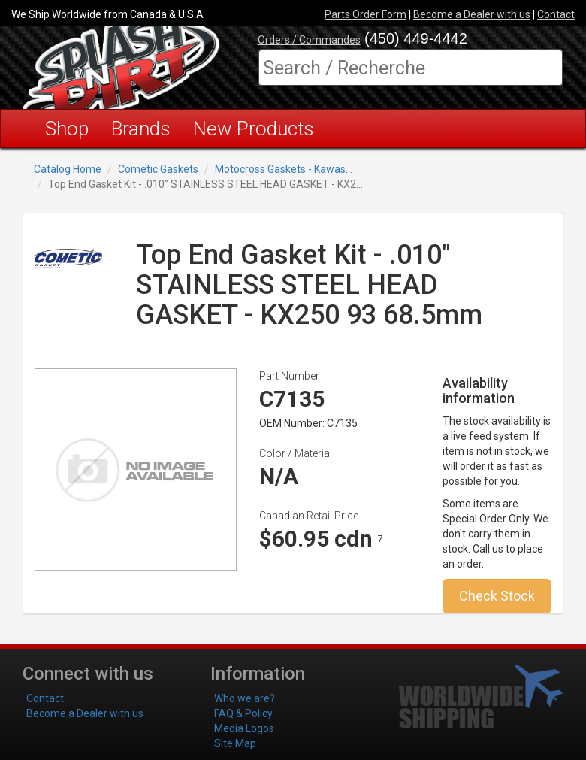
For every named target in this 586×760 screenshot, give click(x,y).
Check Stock (497, 596)
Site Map (235, 743)
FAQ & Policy (243, 713)
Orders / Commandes (309, 40)
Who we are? (244, 698)
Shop (67, 128)
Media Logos (244, 728)
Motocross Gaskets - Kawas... (283, 169)
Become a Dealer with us (471, 14)
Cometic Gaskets (158, 169)
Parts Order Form (365, 14)
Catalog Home (67, 169)
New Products (253, 128)
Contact (556, 14)
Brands (141, 128)
